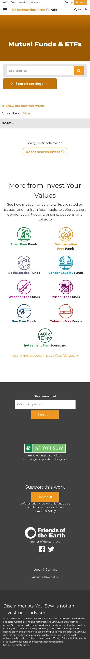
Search (80, 9)
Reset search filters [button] (45, 152)
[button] (79, 70)
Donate (80, 2)
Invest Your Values (28, 2)
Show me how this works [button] (23, 106)
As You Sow (9, 2)
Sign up (68, 2)
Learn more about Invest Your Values (45, 355)
